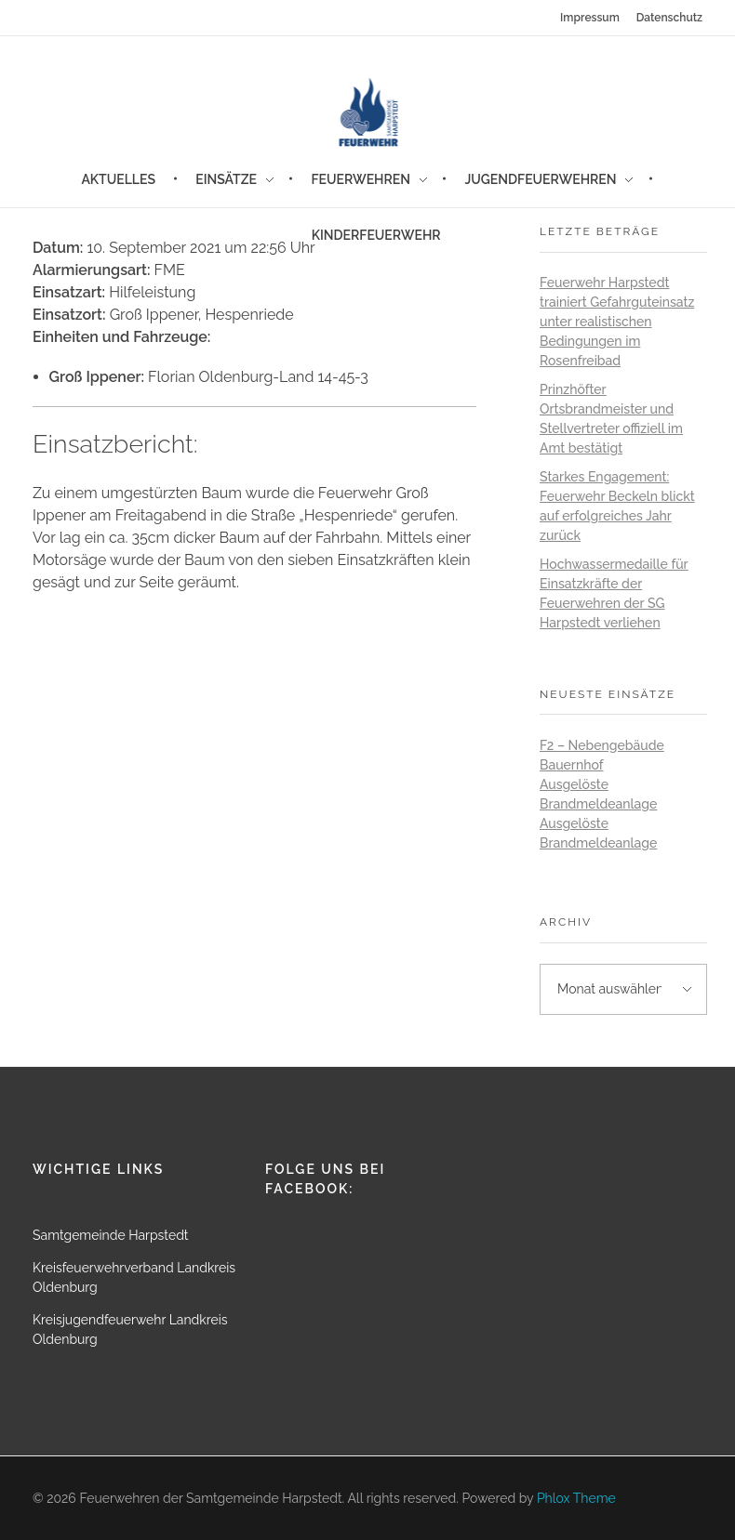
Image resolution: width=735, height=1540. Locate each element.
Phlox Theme (576, 1498)
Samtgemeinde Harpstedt (111, 1235)
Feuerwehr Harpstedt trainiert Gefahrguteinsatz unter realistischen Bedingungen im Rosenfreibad (617, 321)
